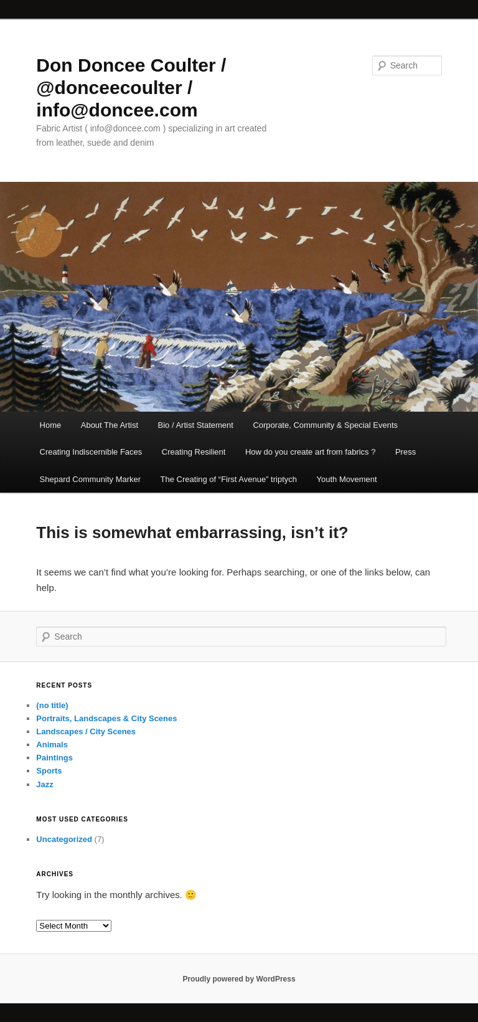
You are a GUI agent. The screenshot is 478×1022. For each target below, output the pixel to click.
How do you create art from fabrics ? (310, 452)
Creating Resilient (194, 452)
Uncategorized (64, 839)
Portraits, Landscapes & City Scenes (106, 718)
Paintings (54, 757)
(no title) (52, 705)
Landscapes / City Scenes (86, 731)
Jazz (44, 784)
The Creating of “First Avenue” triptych (229, 479)
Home (51, 425)
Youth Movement (347, 479)
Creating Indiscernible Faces (91, 452)
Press (405, 452)
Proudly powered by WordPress (238, 979)
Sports (49, 770)
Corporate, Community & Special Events (325, 425)
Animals (52, 744)
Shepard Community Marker (90, 479)
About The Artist (109, 425)
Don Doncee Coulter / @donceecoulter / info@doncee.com (131, 87)
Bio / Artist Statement (195, 425)
